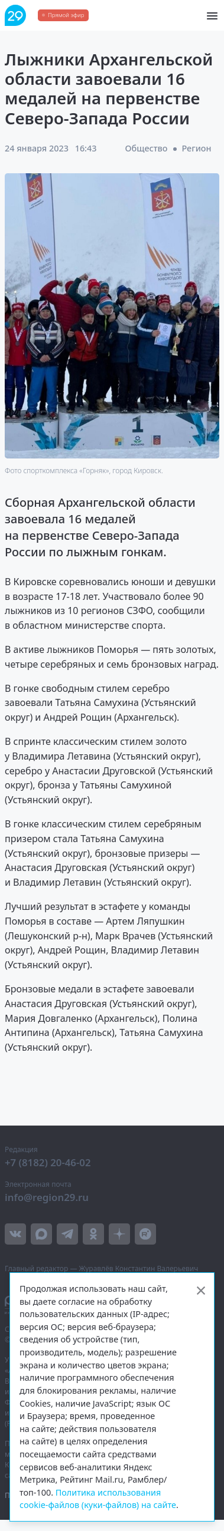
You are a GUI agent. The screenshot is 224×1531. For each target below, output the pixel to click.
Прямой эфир (66, 15)
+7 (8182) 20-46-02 (48, 1162)
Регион (196, 148)
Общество (146, 148)
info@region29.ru (47, 1197)
